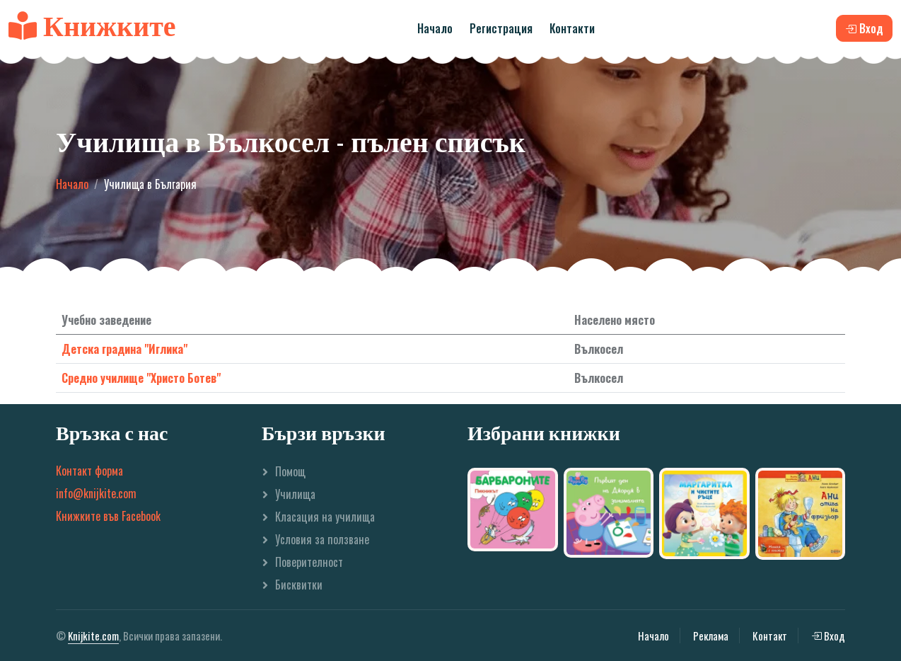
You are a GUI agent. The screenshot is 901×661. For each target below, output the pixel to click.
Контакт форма (89, 470)
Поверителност (309, 561)
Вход (828, 635)
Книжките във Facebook (108, 515)
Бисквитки (298, 584)
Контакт (769, 635)
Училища (295, 493)
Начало (435, 28)
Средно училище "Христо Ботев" (141, 377)
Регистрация (501, 28)
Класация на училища (325, 516)
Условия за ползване (322, 539)
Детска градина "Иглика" (124, 348)
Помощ (290, 471)
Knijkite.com (93, 635)
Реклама (710, 635)
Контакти (572, 28)
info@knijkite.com (96, 493)
